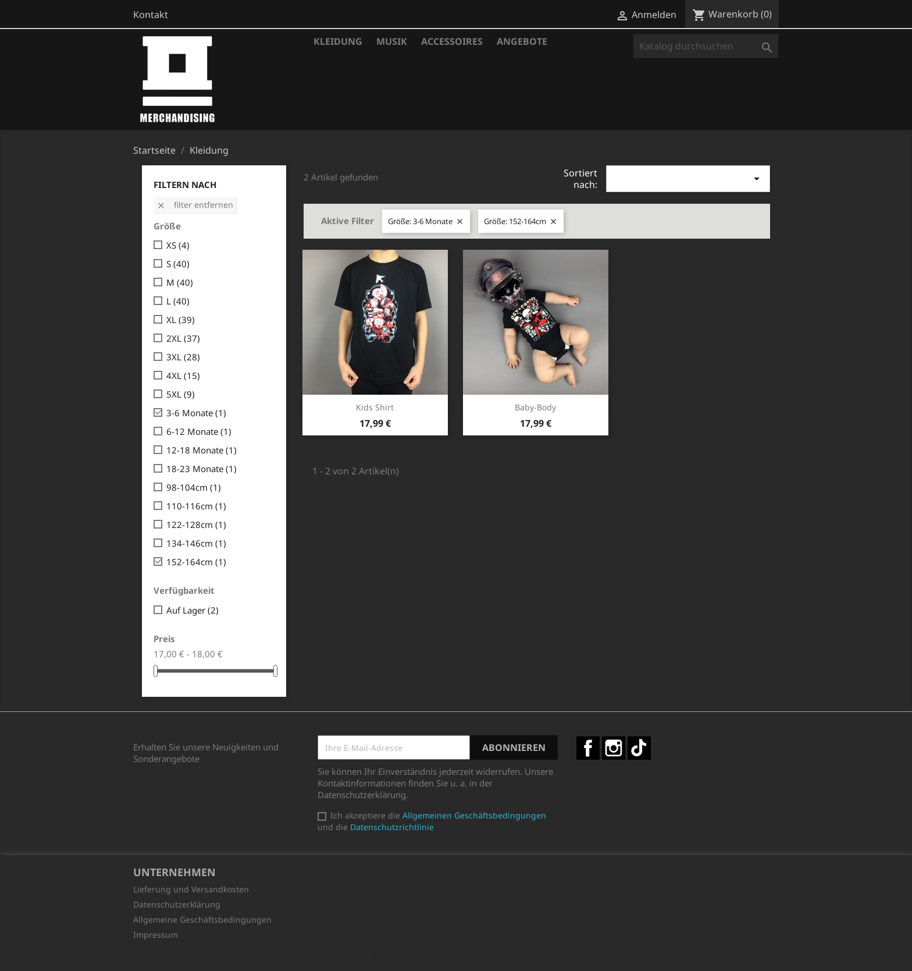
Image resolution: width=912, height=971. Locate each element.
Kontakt (150, 14)
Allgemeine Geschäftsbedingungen (202, 919)
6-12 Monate (198, 431)
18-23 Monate (201, 468)
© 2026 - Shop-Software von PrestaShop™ (456, 956)
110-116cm (196, 506)
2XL (183, 338)
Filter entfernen (194, 204)
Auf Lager (192, 610)
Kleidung (338, 41)
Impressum (155, 934)
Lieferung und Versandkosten (191, 889)
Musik (391, 41)
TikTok (639, 748)
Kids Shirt (375, 407)
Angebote (522, 41)
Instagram (613, 748)
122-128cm (196, 524)
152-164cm (196, 562)
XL (180, 319)
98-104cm (193, 487)
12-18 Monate (201, 450)
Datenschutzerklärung (176, 904)
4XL (183, 375)
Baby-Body (535, 407)
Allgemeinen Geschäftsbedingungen (474, 815)
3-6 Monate (196, 413)
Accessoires (452, 41)
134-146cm (196, 543)
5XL (180, 394)
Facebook (588, 748)
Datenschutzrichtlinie (392, 826)
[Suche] (706, 46)
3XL (183, 357)
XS (178, 245)
